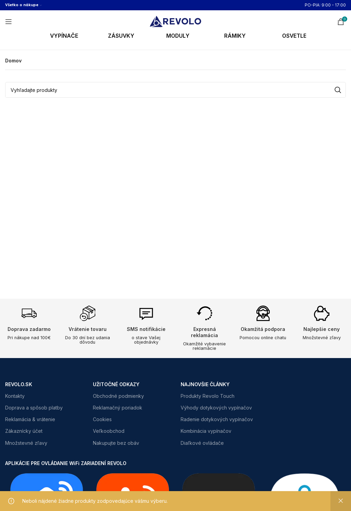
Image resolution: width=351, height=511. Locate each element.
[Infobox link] (73, 36)
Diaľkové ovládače (202, 443)
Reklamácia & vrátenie (30, 420)
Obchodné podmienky (118, 396)
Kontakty (15, 396)
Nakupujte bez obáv (116, 443)
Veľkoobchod (108, 431)
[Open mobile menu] (8, 21)
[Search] (175, 90)
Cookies (102, 420)
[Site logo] (175, 21)
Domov (13, 60)
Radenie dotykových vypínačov (217, 420)
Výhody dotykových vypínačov (216, 408)
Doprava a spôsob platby (34, 408)
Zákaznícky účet (24, 431)
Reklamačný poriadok (117, 408)
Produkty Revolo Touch (207, 396)
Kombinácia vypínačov (206, 431)
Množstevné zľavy (26, 443)
